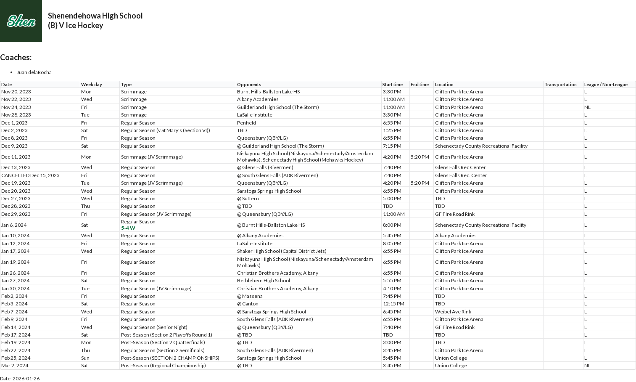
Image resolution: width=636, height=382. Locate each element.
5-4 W (128, 228)
